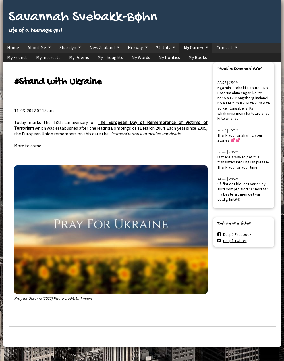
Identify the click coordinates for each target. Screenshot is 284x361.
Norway (135, 47)
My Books (197, 57)
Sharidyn (67, 47)
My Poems (79, 57)
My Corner (193, 47)
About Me (37, 47)
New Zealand (102, 47)
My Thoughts (110, 57)
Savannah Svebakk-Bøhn (83, 17)
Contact (225, 47)
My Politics (169, 57)
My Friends (17, 57)
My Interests (48, 57)
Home (13, 47)
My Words (141, 57)
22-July (163, 47)
